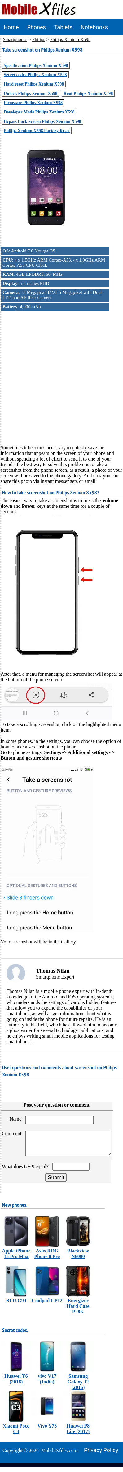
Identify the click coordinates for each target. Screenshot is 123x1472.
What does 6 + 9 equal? (26, 1171)
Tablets (63, 27)
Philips (38, 39)
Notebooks (94, 27)
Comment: (13, 1133)
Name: (17, 1119)
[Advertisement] (61, 372)
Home (11, 27)
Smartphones (15, 39)
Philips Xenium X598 (70, 39)
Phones (36, 27)
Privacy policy (101, 1454)
